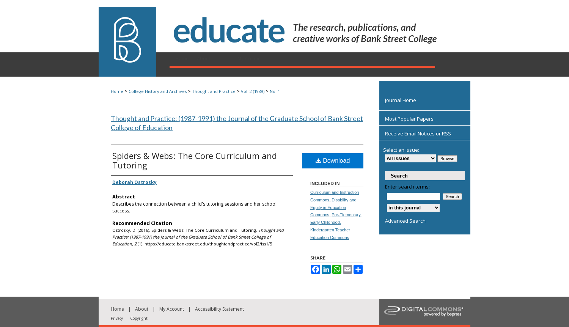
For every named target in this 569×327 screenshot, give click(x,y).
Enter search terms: (407, 186)
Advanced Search (405, 220)
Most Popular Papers (409, 118)
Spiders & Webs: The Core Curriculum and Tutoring (194, 160)
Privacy (117, 318)
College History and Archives (158, 91)
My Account (171, 309)
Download (333, 160)
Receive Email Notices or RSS (418, 133)
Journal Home (400, 100)
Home (117, 91)
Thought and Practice (214, 91)
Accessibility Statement (219, 309)
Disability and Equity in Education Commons (333, 207)
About (141, 309)
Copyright (139, 318)
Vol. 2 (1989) (252, 91)
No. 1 (275, 91)
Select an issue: (401, 149)
